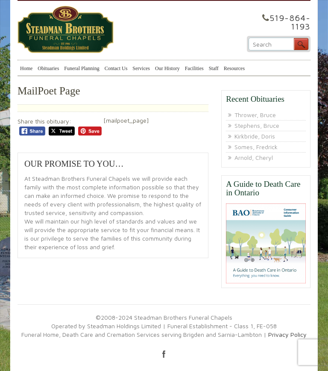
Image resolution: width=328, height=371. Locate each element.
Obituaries (48, 68)
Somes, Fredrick (256, 146)
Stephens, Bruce (256, 125)
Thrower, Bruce (255, 114)
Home (26, 68)
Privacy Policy (287, 334)
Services (141, 68)
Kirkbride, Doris (254, 136)
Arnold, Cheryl (253, 157)
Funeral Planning (81, 68)
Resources (234, 68)
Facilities (194, 68)
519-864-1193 (289, 22)
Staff (214, 68)
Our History (167, 68)
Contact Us (116, 68)
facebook (164, 353)
